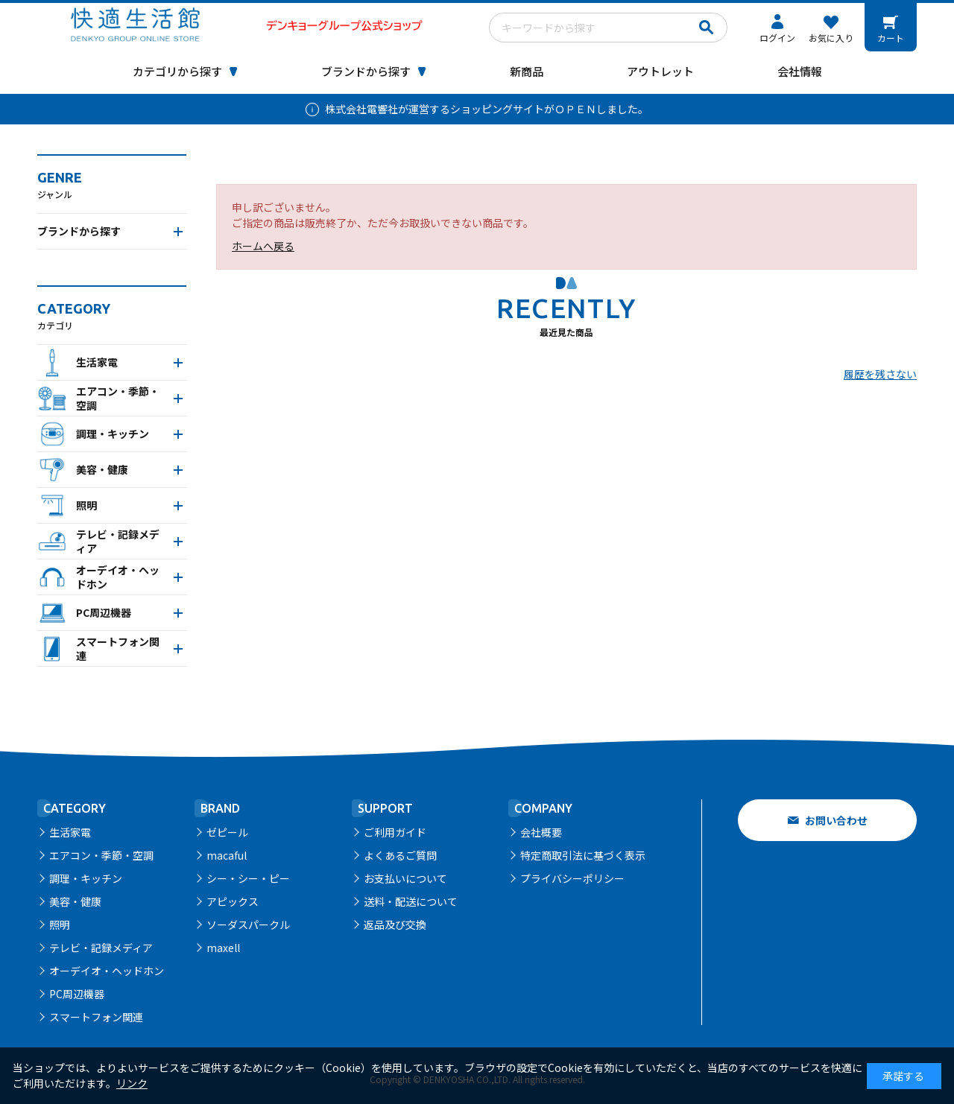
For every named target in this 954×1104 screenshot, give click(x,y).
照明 (59, 924)
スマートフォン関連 (96, 1016)
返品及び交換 (395, 924)
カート (890, 37)
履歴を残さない (880, 374)
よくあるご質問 (400, 855)
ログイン (777, 37)
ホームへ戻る (263, 245)
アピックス (232, 901)
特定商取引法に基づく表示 (582, 855)
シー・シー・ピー (248, 878)
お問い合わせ (836, 820)
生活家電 (70, 832)
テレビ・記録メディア (101, 947)
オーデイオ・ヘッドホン (106, 970)
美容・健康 (75, 901)
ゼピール (227, 832)
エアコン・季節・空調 (101, 855)
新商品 (526, 71)
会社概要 (541, 832)
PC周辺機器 (76, 993)
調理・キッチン (85, 878)
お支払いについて (405, 878)
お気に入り (831, 37)
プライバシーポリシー (572, 878)
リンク (132, 1083)
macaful (226, 855)
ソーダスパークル (248, 924)
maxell (223, 947)
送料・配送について (411, 901)
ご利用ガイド (395, 832)
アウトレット (660, 71)
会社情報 (799, 71)
